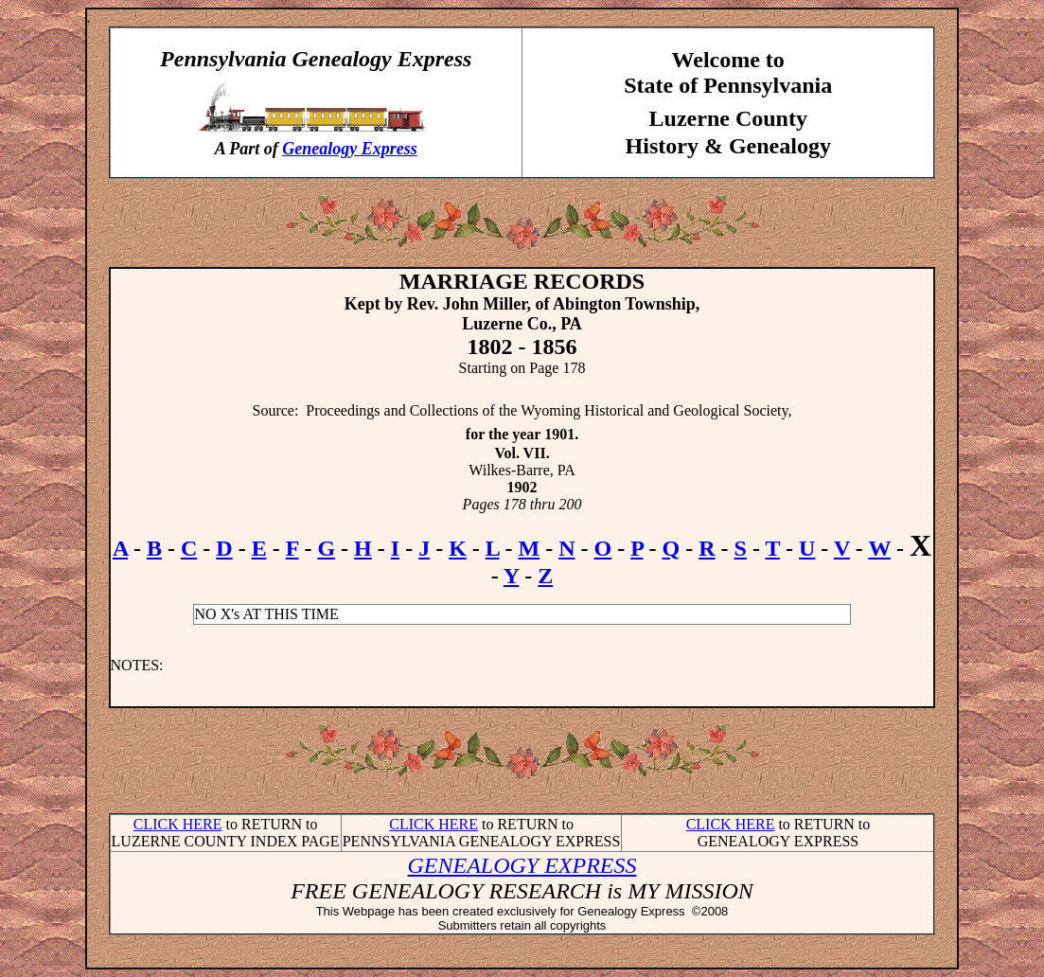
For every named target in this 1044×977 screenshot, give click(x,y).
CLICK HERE (177, 824)
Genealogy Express (349, 148)
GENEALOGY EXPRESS (522, 865)
